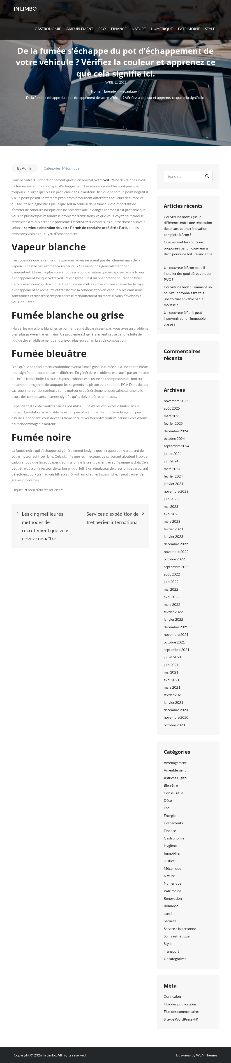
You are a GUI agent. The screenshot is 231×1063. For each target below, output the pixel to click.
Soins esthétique (176, 936)
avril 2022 (171, 596)
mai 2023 (171, 506)
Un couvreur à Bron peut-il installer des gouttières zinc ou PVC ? (187, 273)
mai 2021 (171, 672)
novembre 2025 (176, 401)
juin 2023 (171, 499)
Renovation (173, 898)
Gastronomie (48, 33)
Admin (27, 168)
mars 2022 (172, 604)
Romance (171, 906)
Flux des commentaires (181, 1011)
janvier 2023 (173, 536)
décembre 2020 (176, 710)
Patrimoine (189, 33)
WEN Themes (206, 1055)
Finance (119, 33)
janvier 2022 (173, 619)
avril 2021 (171, 680)
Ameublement (79, 33)
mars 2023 (172, 521)
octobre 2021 (174, 642)
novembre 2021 (176, 634)
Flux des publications (180, 1004)
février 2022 (173, 612)
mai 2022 (171, 589)
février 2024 (173, 476)
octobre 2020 (174, 725)
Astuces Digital (175, 778)
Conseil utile (173, 793)
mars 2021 (172, 687)
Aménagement (175, 762)
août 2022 (172, 574)
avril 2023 (171, 514)
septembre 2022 (176, 566)
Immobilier (172, 853)
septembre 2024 (176, 446)
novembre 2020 (176, 717)
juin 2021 (171, 664)
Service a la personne (180, 928)
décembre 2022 (176, 544)
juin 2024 (171, 461)
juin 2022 (171, 581)
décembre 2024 (176, 431)
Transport (171, 951)
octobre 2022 (174, 559)
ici (26, 489)
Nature (139, 33)
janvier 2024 (173, 483)
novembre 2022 (176, 551)
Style (210, 33)
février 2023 (173, 529)
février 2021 (173, 694)
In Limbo (30, 11)
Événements (173, 823)
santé (168, 913)
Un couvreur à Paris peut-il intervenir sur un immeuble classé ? (185, 318)
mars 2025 (172, 416)
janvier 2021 (173, 702)
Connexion (172, 996)
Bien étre (171, 785)
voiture (109, 180)
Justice (169, 860)
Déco (168, 800)
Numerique (162, 33)
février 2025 (173, 423)
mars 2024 (172, 468)
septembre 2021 (176, 649)
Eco (102, 33)
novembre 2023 (176, 491)
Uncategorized (175, 958)
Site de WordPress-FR (181, 1019)
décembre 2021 (176, 627)
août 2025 (172, 408)
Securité (170, 921)
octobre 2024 (174, 438)
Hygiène (170, 845)
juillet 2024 (172, 453)
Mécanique (70, 168)
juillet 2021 (172, 657)
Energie (170, 815)
